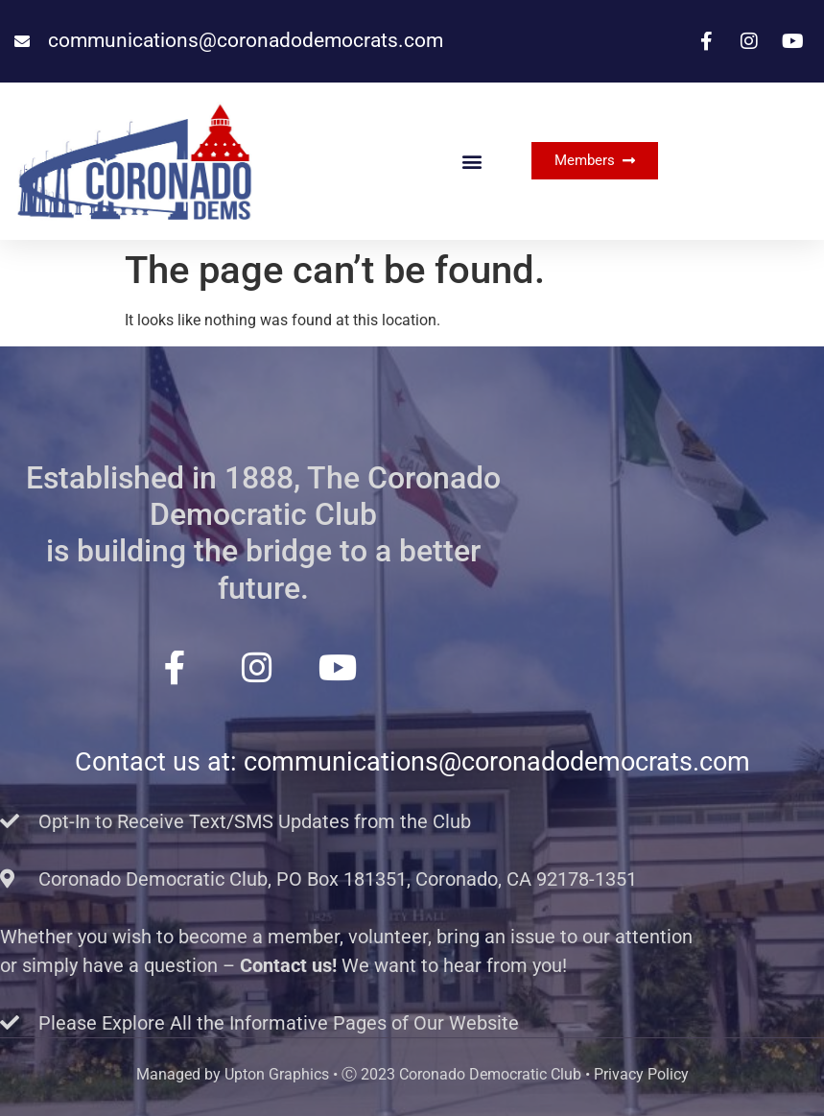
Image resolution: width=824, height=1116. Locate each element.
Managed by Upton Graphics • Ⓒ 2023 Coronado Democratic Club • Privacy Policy (412, 1074)
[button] (471, 161)
